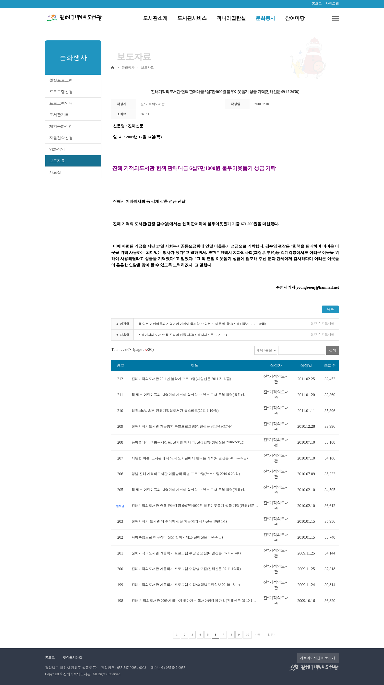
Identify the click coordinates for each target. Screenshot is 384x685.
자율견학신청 (61, 138)
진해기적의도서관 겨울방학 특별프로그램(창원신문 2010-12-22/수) (182, 426)
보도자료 (57, 161)
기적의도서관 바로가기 (317, 658)
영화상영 (57, 149)
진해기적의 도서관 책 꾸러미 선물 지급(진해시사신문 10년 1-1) (182, 335)
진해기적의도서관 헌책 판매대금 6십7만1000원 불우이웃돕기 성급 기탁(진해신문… (195, 506)
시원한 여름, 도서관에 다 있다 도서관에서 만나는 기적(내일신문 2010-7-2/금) (190, 458)
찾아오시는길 (72, 657)
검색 (332, 350)
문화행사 (265, 18)
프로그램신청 (61, 92)
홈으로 (317, 3)
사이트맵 (332, 3)
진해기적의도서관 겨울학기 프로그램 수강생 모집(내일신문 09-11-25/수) (186, 553)
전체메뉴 (334, 18)
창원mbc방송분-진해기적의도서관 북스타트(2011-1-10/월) (175, 411)
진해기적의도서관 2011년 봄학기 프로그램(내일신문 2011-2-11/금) (181, 379)
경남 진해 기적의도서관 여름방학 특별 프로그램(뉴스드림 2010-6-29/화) (186, 474)
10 (247, 634)
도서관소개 (155, 18)
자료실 (55, 172)
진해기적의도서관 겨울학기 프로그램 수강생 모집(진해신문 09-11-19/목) (186, 569)
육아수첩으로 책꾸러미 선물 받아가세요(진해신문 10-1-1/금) (177, 537)
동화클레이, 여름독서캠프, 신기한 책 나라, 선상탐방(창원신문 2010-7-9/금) (188, 442)
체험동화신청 (61, 126)
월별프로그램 (61, 80)
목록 (330, 309)
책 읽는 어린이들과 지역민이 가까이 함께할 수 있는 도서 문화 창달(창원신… (190, 395)
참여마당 (295, 18)
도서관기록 (59, 115)
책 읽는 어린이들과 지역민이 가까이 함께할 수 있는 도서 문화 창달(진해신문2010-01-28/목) (202, 324)
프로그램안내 (61, 103)
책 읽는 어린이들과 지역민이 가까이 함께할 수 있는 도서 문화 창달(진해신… (190, 490)
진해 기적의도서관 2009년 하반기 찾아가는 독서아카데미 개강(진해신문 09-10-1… (194, 600)
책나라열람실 (231, 18)
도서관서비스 (192, 18)
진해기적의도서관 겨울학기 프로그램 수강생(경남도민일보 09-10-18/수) (186, 585)
